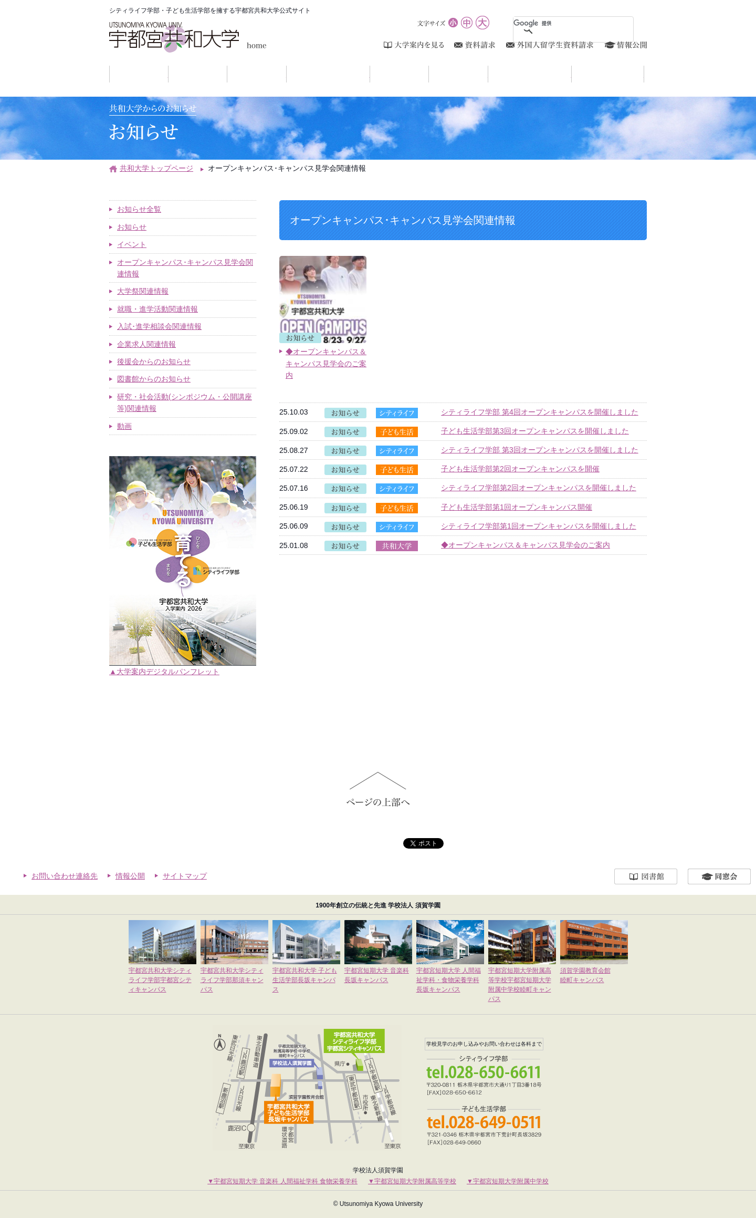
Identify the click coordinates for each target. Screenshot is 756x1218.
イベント (131, 244)
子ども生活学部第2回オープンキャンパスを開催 (520, 469)
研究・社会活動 (571, 74)
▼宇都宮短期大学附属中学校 (508, 1181)
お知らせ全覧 (139, 209)
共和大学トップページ (156, 168)
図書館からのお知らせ (154, 379)
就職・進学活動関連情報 (157, 309)
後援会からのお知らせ (154, 361)
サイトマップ (185, 876)
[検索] (560, 23)
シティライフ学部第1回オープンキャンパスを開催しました (538, 526)
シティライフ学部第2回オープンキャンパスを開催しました (538, 487)
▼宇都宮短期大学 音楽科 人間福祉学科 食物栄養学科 (282, 1181)
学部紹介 (286, 74)
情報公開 (130, 876)
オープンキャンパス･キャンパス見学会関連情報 (185, 268)
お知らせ (168, 74)
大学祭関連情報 (143, 291)
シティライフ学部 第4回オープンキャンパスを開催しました (539, 412)
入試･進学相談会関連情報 (159, 326)
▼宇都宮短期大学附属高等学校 (412, 1181)
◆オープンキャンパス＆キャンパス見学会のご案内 (525, 545)
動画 (124, 426)
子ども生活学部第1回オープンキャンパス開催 (516, 507)
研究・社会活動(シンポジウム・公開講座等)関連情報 (184, 402)
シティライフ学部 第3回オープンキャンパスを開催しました (539, 450)
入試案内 (428, 74)
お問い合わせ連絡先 (65, 876)
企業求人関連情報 (146, 344)
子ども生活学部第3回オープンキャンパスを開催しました (535, 431)
